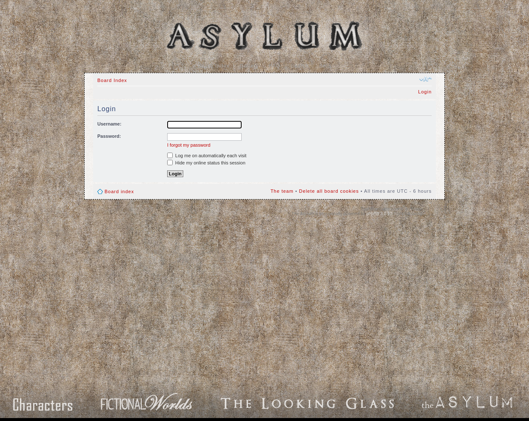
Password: (109, 136)
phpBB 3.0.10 (379, 213)
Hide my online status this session (206, 162)
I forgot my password (188, 145)
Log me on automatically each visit (206, 155)
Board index (119, 191)
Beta (325, 66)
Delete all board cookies (329, 191)
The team (281, 191)
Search (299, 66)
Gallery (249, 66)
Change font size (425, 79)
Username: (109, 123)
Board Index (214, 66)
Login (425, 91)
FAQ (275, 66)
